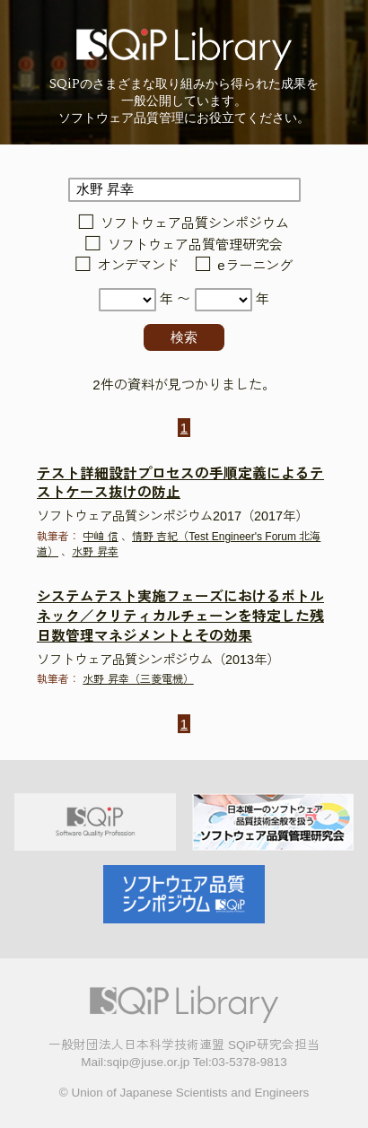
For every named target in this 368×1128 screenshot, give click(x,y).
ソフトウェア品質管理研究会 (195, 244)
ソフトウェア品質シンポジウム (195, 224)
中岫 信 (100, 536)
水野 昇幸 (95, 552)
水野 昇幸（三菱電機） (138, 679)
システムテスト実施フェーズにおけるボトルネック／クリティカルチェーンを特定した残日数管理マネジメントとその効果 (180, 616)
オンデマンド (138, 266)
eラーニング (254, 266)
